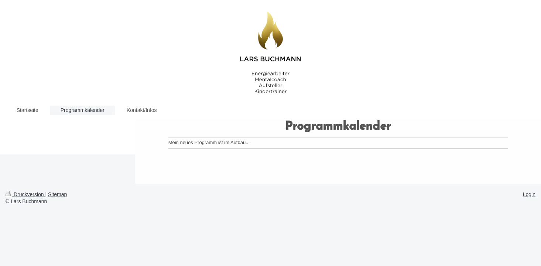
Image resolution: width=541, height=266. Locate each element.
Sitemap (57, 194)
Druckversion (25, 194)
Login (529, 194)
